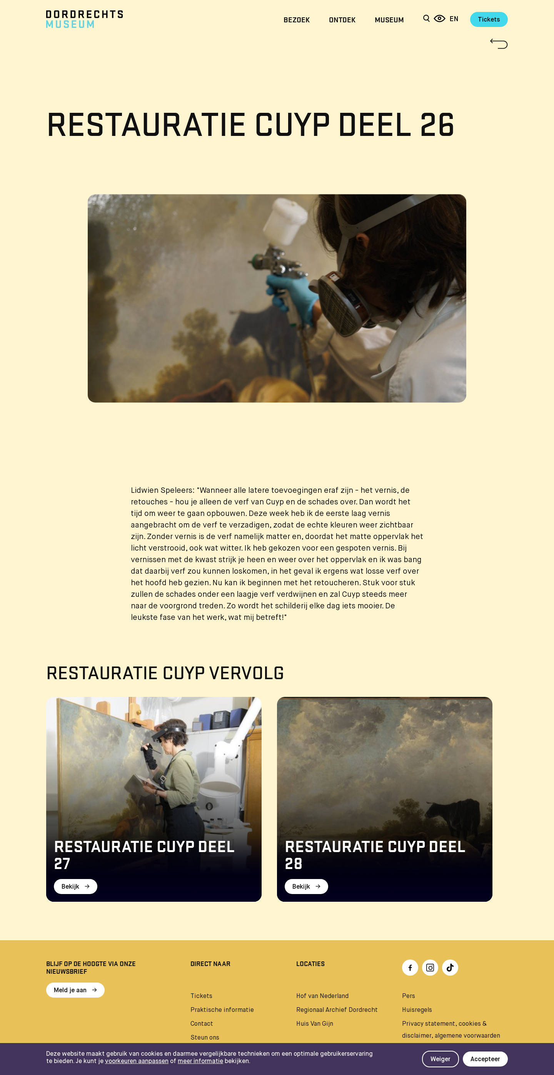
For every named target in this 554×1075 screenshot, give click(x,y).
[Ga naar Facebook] (410, 967)
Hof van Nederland (322, 996)
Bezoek (297, 19)
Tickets (489, 20)
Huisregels (417, 1010)
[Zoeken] (426, 19)
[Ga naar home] (115, 19)
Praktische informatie (222, 1010)
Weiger (441, 1060)
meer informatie (200, 1061)
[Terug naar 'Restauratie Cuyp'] (277, 44)
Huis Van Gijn (314, 1024)
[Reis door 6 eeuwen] (440, 19)
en (454, 19)
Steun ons (204, 1038)
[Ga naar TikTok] (450, 967)
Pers (408, 996)
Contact (201, 1024)
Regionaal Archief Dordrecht (337, 1010)
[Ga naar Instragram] (430, 967)
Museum (389, 19)
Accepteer (485, 1060)
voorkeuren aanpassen (137, 1061)
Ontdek (342, 19)
